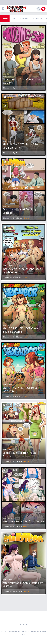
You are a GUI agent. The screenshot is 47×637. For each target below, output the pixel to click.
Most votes (24, 19)
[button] (3, 8)
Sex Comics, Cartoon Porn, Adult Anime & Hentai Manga (22, 631)
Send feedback (23, 624)
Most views (37, 19)
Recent (5, 19)
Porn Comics (7, 76)
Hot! (13, 19)
